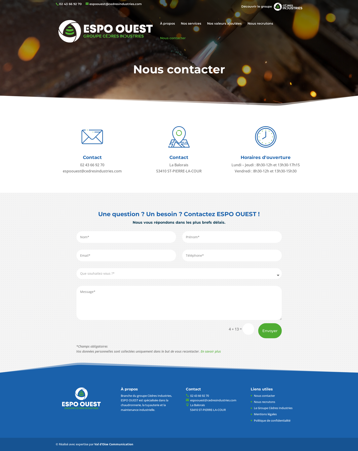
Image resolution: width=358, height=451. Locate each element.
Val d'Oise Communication (113, 444)
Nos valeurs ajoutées (224, 24)
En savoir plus (211, 351)
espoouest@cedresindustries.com (92, 171)
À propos (167, 24)
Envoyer (270, 331)
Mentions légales (265, 414)
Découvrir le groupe (271, 6)
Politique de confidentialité (272, 420)
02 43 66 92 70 (70, 4)
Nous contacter (173, 38)
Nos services (191, 24)
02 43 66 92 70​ (92, 164)
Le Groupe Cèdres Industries (273, 408)
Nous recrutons (260, 24)
